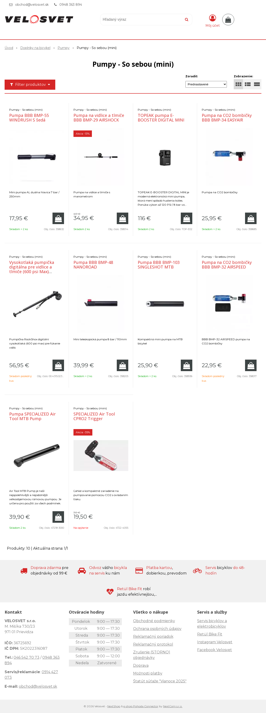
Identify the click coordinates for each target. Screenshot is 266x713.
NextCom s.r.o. (172, 706)
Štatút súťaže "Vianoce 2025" (160, 681)
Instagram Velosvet (214, 642)
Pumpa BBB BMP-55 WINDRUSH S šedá (29, 118)
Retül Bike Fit (209, 634)
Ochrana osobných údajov (157, 628)
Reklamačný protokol (153, 644)
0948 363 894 (70, 5)
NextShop (113, 706)
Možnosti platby (147, 673)
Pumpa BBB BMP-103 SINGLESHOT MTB (159, 265)
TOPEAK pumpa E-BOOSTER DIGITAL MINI (161, 118)
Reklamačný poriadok (153, 636)
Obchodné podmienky (154, 621)
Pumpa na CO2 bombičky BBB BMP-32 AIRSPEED (227, 265)
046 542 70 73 (26, 657)
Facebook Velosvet (214, 650)
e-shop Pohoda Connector (140, 706)
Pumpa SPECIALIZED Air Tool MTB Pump (32, 416)
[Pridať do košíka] (58, 218)
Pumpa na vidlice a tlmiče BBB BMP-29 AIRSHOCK (98, 118)
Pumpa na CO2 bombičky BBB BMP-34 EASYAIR (227, 118)
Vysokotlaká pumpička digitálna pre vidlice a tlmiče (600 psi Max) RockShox (31, 269)
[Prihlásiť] (212, 20)
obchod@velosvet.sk (32, 5)
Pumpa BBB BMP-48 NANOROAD (93, 265)
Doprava (141, 665)
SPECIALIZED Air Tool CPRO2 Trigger (94, 416)
